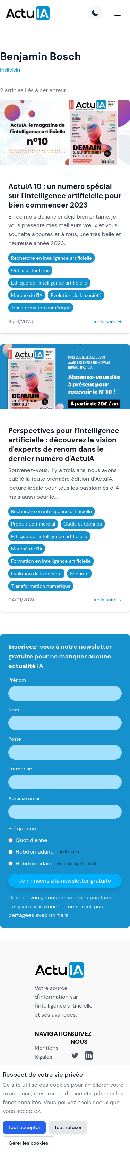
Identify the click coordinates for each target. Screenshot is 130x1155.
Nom (13, 709)
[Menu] (117, 13)
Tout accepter (24, 1127)
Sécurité (79, 573)
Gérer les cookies (28, 1143)
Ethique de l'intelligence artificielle (49, 283)
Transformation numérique (40, 308)
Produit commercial (33, 524)
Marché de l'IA (26, 295)
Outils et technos (30, 270)
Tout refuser (68, 1127)
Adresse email (24, 798)
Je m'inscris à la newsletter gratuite (65, 880)
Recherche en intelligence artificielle (51, 258)
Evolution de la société (76, 295)
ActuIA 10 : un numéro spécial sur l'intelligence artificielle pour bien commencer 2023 (64, 196)
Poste (14, 739)
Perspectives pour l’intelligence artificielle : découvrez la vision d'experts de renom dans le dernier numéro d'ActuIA (63, 444)
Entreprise (20, 769)
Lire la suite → (106, 321)
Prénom (17, 680)
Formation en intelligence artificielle (51, 561)
